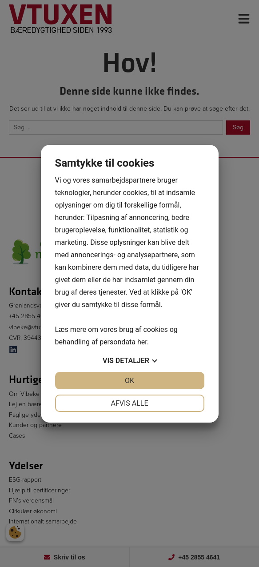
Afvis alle (129, 403)
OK (129, 380)
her (142, 342)
